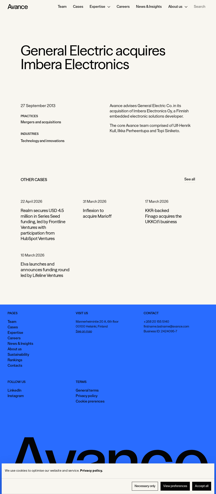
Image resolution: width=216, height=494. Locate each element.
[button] (99, 6)
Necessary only (145, 486)
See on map (84, 331)
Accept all (201, 486)
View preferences (175, 486)
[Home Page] (18, 6)
